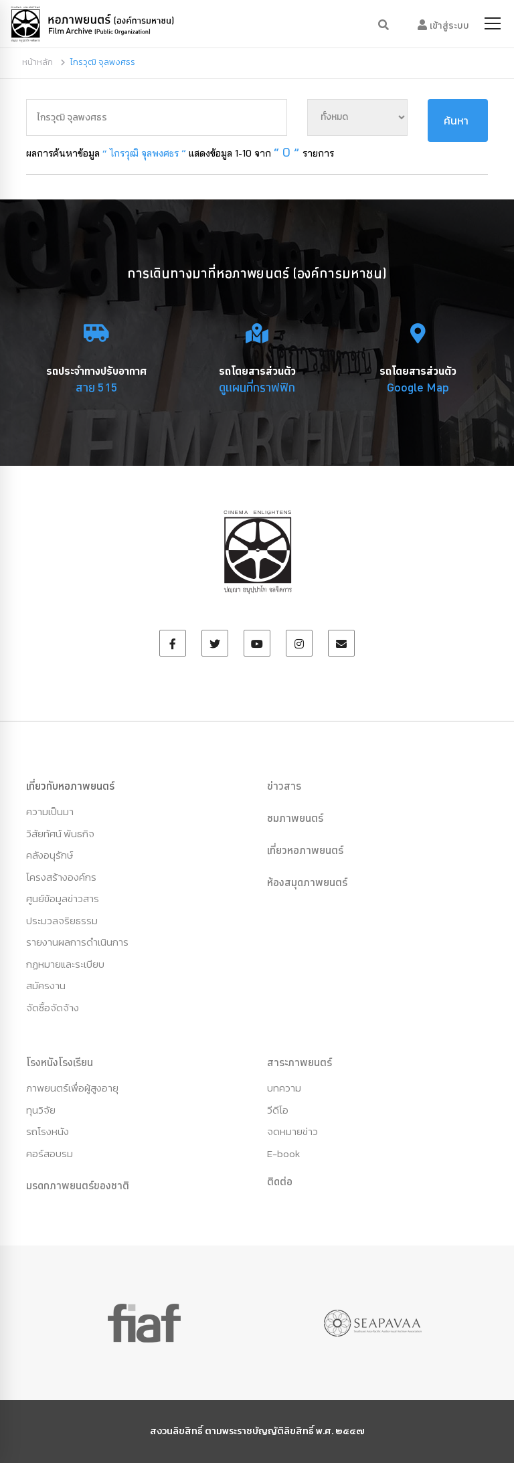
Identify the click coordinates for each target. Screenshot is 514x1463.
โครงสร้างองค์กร (61, 877)
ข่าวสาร (284, 786)
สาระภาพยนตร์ (299, 1062)
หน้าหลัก (37, 62)
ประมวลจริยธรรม (62, 920)
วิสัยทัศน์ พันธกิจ (60, 833)
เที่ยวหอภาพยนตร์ (305, 850)
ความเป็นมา (50, 811)
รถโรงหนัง (47, 1131)
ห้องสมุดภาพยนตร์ (307, 882)
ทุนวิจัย (41, 1110)
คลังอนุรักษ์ (49, 855)
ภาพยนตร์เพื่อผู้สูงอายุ (72, 1088)
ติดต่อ (279, 1181)
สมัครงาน (46, 985)
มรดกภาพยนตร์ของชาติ (77, 1185)
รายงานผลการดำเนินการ (77, 942)
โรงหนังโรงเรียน (59, 1062)
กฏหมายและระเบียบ (65, 964)
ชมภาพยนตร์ (295, 818)
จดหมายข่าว (292, 1131)
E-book (283, 1153)
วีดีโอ (277, 1110)
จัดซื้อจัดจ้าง (52, 1007)
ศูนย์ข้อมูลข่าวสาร (62, 898)
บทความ (284, 1088)
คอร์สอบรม (49, 1153)
